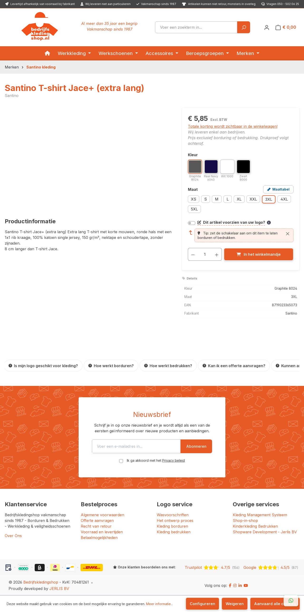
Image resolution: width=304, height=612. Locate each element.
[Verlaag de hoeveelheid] (193, 254)
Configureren (202, 603)
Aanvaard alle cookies (275, 603)
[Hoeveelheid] (204, 254)
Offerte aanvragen (97, 520)
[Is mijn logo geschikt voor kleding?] (43, 366)
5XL (194, 209)
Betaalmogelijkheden (99, 537)
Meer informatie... (159, 604)
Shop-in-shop (245, 520)
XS (193, 199)
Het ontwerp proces (175, 520)
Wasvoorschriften (173, 514)
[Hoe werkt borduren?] (111, 366)
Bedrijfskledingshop (40, 582)
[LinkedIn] (240, 585)
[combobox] (196, 27)
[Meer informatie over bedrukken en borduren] (269, 223)
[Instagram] (235, 585)
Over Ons (13, 535)
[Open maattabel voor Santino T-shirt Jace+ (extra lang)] (278, 189)
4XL (284, 199)
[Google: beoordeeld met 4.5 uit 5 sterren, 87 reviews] (270, 567)
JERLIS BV (59, 588)
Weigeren (235, 603)
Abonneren (214, 446)
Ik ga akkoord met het (156, 460)
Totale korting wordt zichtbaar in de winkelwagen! (233, 126)
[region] (88, 159)
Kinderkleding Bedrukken (255, 526)
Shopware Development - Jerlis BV (265, 532)
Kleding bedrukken (173, 532)
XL (239, 199)
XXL (253, 199)
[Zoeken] (243, 27)
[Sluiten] (287, 233)
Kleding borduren (172, 526)
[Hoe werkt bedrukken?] (168, 366)
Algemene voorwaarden (102, 514)
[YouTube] (246, 585)
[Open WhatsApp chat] (291, 600)
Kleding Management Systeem (260, 514)
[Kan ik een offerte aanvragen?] (234, 366)
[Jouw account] (266, 27)
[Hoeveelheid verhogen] (217, 254)
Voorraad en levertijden (102, 532)
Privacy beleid (173, 460)
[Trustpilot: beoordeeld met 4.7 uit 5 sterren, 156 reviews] (212, 567)
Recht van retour (96, 526)
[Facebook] (230, 585)
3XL (268, 199)
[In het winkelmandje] (259, 254)
